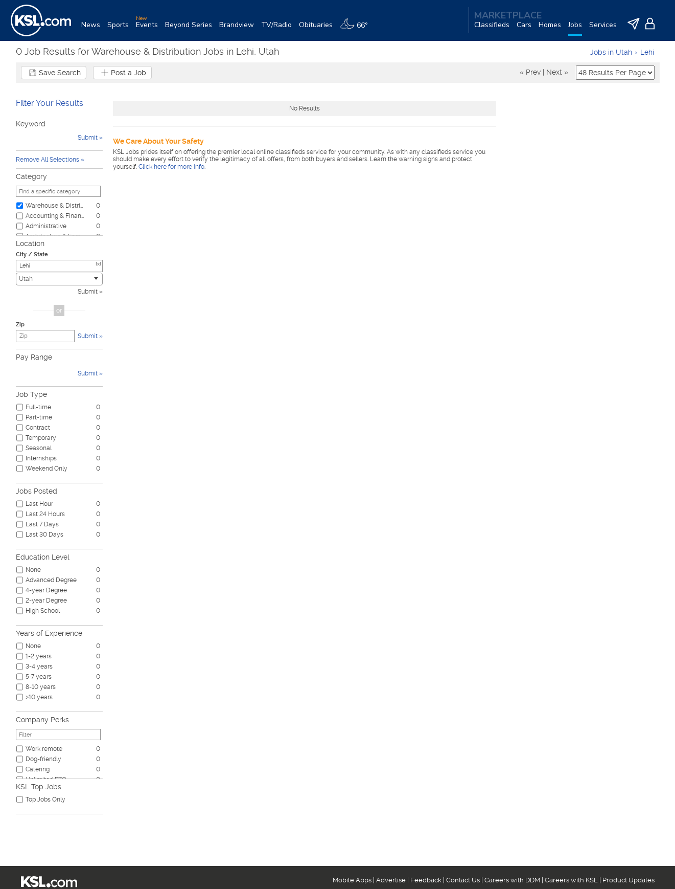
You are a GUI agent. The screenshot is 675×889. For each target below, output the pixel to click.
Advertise (391, 880)
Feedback (425, 880)
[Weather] (357, 29)
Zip (20, 324)
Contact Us (463, 880)
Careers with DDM (512, 880)
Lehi (647, 52)
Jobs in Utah (611, 52)
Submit (88, 291)
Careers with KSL (571, 880)
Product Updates (628, 880)
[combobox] (59, 279)
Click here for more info (171, 166)
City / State (32, 254)
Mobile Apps (352, 880)
